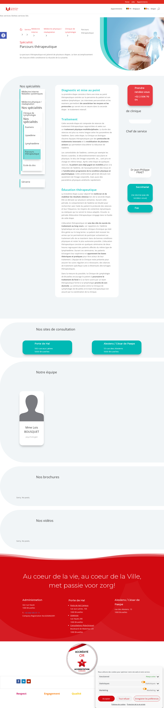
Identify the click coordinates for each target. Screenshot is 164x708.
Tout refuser (124, 698)
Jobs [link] (133, 2)
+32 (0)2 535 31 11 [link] (32, 613)
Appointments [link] (142, 2)
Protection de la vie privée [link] (136, 704)
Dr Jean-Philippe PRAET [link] (140, 171)
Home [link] (127, 2)
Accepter (106, 698)
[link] (3, 35)
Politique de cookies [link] (118, 704)
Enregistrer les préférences (147, 698)
